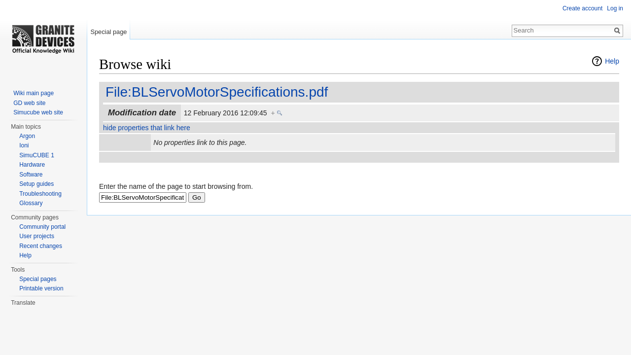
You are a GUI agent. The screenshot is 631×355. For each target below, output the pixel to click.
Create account (582, 8)
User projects (36, 236)
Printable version (41, 288)
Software (30, 174)
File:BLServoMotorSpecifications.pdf (216, 92)
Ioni (24, 145)
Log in (615, 8)
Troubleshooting (40, 193)
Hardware (32, 164)
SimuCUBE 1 (36, 155)
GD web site (29, 103)
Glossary (30, 203)
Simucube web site (38, 112)
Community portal (42, 226)
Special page (108, 32)
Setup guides (36, 183)
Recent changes (40, 246)
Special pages (37, 279)
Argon (27, 136)
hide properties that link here (146, 128)
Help (612, 61)
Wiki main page (33, 93)
